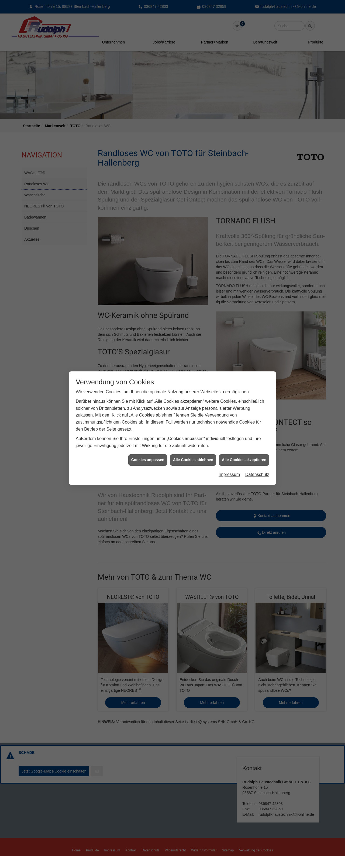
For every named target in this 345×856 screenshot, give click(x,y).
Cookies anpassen (147, 427)
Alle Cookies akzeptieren (244, 427)
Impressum (229, 441)
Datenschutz (257, 441)
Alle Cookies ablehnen (193, 427)
